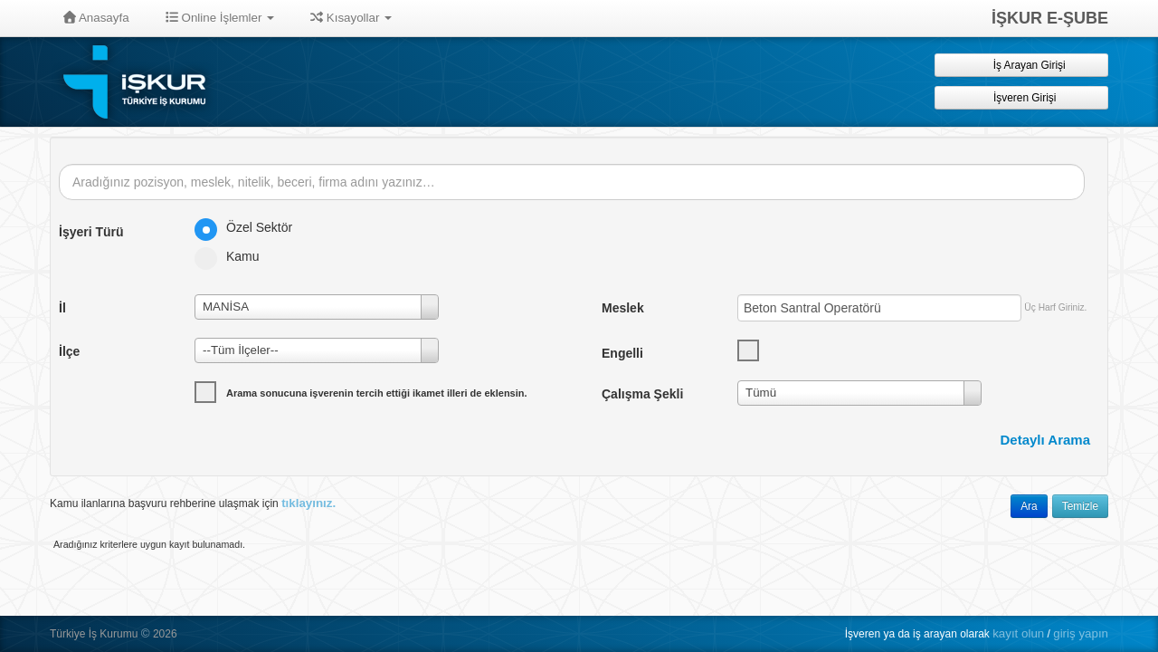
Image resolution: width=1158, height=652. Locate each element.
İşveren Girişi (1022, 97)
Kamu (233, 256)
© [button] (145, 633)
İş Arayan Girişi (1021, 65)
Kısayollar (351, 17)
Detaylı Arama (1046, 439)
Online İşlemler (220, 17)
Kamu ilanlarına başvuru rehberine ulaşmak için (193, 503)
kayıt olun (1018, 633)
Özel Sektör (249, 227)
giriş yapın (1080, 633)
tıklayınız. (308, 503)
